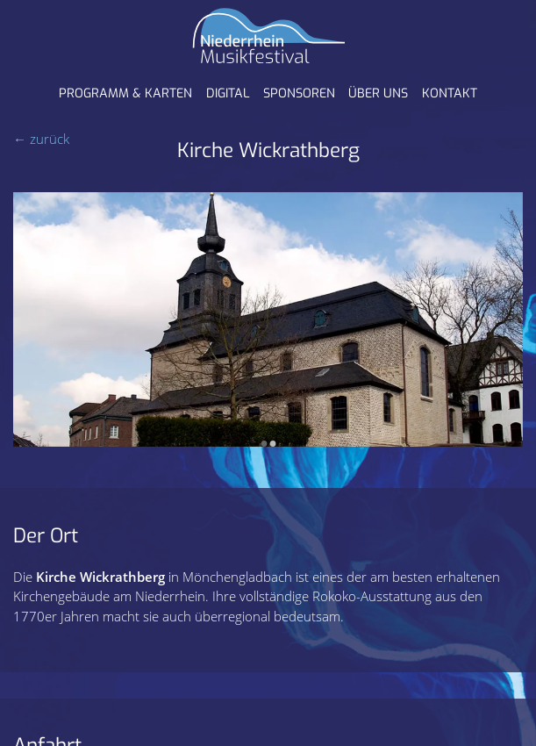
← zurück (41, 138)
